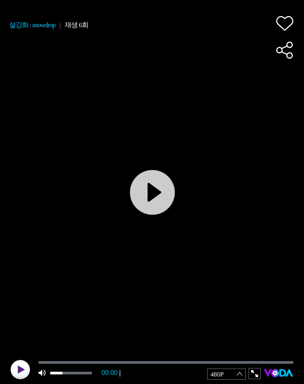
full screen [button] (254, 373)
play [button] (20, 369)
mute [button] (42, 373)
